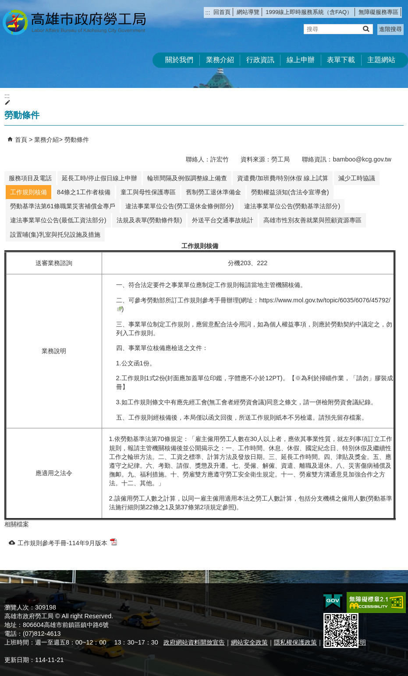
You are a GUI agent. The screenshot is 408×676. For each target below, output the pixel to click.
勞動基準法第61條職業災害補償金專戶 (62, 206)
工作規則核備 (28, 192)
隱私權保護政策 (295, 642)
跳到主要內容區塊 (4, 4)
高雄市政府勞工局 (74, 22)
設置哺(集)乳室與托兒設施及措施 (55, 234)
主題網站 (381, 59)
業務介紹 (220, 59)
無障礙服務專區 (378, 12)
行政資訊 (260, 59)
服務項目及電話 (30, 178)
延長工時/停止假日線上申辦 (99, 178)
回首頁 (222, 12)
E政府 (332, 602)
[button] (365, 29)
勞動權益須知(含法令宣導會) (290, 192)
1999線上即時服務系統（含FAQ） (309, 12)
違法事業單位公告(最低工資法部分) (58, 220)
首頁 (21, 139)
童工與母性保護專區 (148, 192)
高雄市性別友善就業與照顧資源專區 (312, 220)
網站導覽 (248, 12)
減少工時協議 (356, 178)
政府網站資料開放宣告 (194, 642)
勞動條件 (76, 139)
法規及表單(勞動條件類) (149, 220)
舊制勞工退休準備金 (213, 192)
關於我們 (179, 59)
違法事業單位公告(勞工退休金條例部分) (179, 206)
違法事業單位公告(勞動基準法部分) (292, 206)
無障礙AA (376, 602)
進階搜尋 (390, 29)
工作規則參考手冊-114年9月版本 (67, 542)
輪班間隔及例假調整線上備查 (187, 178)
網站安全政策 (249, 642)
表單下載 (341, 59)
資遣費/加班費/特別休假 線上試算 (282, 178)
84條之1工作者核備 (83, 192)
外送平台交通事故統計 (222, 220)
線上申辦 (301, 59)
